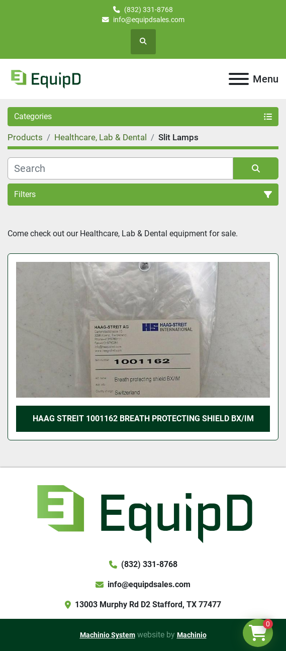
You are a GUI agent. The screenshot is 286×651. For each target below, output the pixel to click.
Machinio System (107, 635)
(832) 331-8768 (148, 10)
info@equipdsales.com (148, 20)
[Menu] (239, 79)
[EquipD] (143, 512)
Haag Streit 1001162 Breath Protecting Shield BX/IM (143, 418)
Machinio (192, 635)
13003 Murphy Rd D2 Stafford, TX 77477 (148, 604)
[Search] (120, 168)
